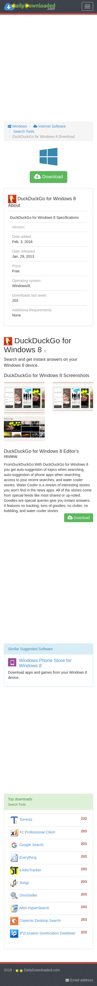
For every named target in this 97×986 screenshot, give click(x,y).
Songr (19, 883)
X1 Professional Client (32, 832)
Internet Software (49, 126)
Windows (17, 126)
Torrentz (21, 819)
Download (48, 176)
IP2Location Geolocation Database (42, 933)
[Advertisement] (48, 68)
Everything (23, 857)
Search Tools (23, 131)
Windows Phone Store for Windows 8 (45, 663)
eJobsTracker (25, 870)
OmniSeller (23, 895)
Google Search (26, 845)
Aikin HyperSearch (29, 908)
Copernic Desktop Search (35, 920)
